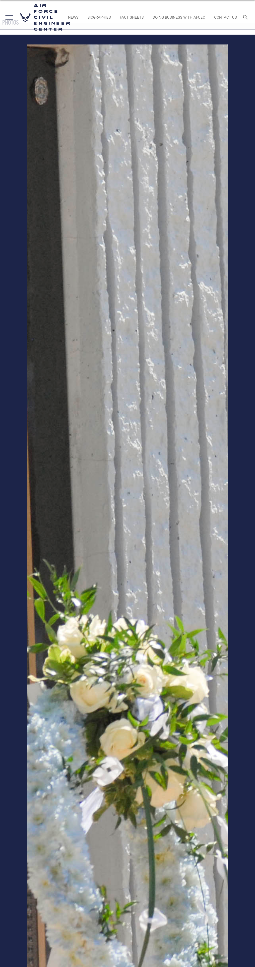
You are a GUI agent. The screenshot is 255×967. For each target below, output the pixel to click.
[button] (8, 17)
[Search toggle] (246, 17)
